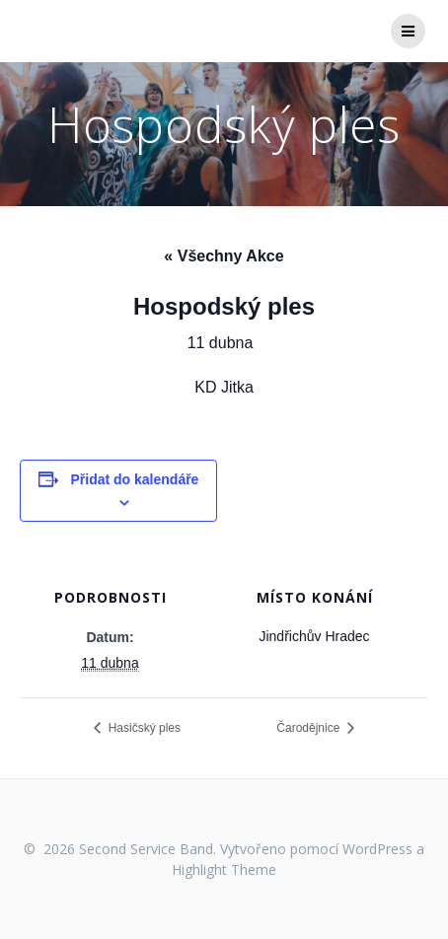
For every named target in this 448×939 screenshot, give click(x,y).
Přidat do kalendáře (134, 479)
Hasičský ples (143, 728)
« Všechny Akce (223, 256)
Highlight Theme (224, 869)
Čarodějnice (309, 728)
